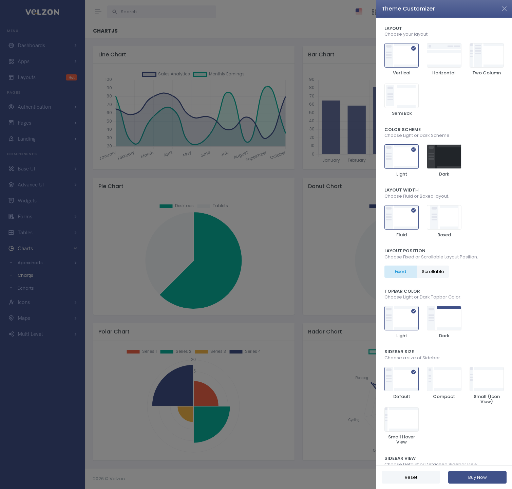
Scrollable (433, 271)
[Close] (504, 8)
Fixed (400, 271)
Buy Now (477, 477)
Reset (411, 477)
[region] (444, 241)
